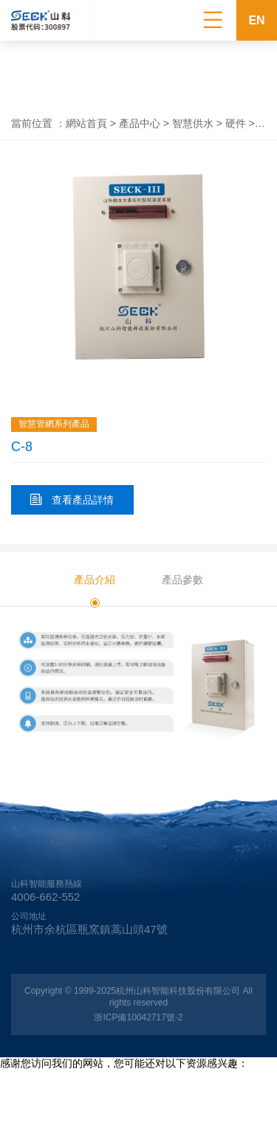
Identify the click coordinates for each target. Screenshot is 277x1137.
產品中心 (139, 123)
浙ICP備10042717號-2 (138, 1017)
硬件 (235, 123)
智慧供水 (192, 123)
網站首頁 (86, 123)
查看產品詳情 (72, 500)
